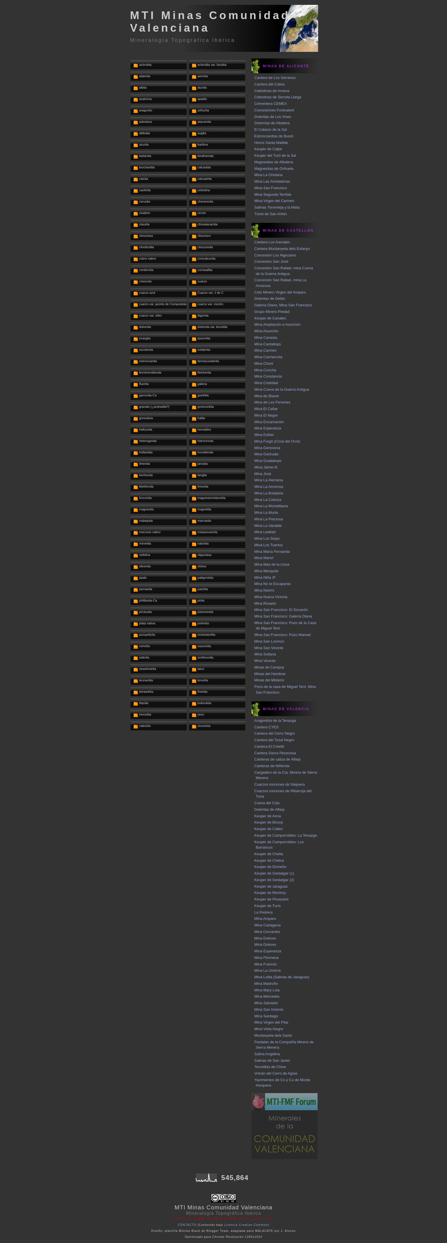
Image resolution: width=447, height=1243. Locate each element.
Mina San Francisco (270, 188)
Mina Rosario (265, 603)
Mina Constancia (268, 376)
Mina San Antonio (268, 1009)
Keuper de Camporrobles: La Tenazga (285, 835)
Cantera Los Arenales (272, 242)
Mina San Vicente (268, 648)
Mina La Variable (268, 525)
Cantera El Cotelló (269, 746)
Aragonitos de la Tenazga (275, 720)
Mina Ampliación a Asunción (277, 324)
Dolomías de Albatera (272, 123)
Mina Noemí (264, 590)
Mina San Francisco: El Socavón (281, 610)
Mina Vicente (265, 661)
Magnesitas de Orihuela (273, 168)
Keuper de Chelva (269, 860)
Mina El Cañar (266, 409)
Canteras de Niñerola (271, 766)
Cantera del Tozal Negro (274, 740)
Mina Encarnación (269, 422)
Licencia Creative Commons (246, 1224)
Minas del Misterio (269, 680)
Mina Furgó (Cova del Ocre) (277, 441)
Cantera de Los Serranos (275, 78)
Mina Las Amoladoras (272, 181)
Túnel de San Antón (270, 214)
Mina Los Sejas (267, 538)
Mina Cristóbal (266, 383)
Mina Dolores (265, 938)
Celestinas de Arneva (271, 91)
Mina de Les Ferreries (272, 402)
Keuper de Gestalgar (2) (274, 880)
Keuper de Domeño (270, 867)
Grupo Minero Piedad (272, 311)
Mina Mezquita (266, 571)
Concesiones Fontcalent (274, 110)
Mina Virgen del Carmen (274, 201)
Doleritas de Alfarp (269, 809)
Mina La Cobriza (267, 500)
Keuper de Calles (268, 829)
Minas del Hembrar (270, 674)
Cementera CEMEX (270, 103)
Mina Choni (263, 363)
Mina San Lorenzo (269, 641)
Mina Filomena (266, 957)
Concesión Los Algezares (275, 255)
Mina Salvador (266, 1003)
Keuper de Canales (270, 318)
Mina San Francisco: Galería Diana (283, 616)
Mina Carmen (265, 350)
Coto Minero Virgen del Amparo (280, 292)
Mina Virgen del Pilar (271, 1022)
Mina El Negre (266, 415)
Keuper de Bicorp (268, 822)
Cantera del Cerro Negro (274, 733)
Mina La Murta (266, 512)
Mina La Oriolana (268, 175)
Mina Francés (265, 964)
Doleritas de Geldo (269, 298)
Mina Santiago (266, 1016)
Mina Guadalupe (267, 461)
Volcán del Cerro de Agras (275, 1073)
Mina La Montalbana (271, 506)
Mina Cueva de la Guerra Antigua (281, 389)
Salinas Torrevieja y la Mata (277, 207)
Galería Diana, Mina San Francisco (283, 305)
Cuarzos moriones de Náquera (279, 784)
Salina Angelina (267, 1054)
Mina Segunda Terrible (272, 194)
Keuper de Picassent (271, 899)
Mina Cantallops (267, 344)
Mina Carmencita (268, 357)
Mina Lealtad (264, 532)
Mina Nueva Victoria (270, 597)
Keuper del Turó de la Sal (275, 155)
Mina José (262, 474)
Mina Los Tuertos (268, 545)
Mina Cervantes (267, 932)
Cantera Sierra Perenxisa (275, 753)
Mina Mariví (263, 558)
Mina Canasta (265, 337)
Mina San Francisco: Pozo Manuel (282, 635)
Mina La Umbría (267, 970)
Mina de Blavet (266, 396)
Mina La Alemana (268, 480)
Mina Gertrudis (266, 454)
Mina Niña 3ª (264, 577)
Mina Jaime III (265, 467)
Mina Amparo (265, 918)
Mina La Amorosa (268, 486)
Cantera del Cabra (269, 84)
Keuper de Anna (267, 816)
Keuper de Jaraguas (271, 886)
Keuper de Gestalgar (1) (274, 873)
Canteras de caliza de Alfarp (277, 759)
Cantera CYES (266, 727)
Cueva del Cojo (267, 803)
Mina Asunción (266, 331)
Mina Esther (264, 435)
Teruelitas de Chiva (270, 1067)
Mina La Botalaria (268, 493)
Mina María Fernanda (272, 551)
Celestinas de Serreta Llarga (277, 97)
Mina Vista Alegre (268, 1029)
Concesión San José (271, 261)
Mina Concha (265, 370)
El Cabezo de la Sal (270, 129)
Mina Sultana (265, 654)
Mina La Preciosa (268, 519)
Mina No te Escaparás (272, 584)
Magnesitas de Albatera (273, 162)
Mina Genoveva (267, 448)
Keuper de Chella (268, 854)
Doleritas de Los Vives (272, 117)
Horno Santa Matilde (271, 142)
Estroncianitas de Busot (273, 136)
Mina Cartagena (267, 925)
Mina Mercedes (267, 996)
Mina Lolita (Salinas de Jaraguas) (281, 977)
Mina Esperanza (267, 428)
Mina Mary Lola (267, 990)
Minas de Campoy (269, 667)
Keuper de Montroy (270, 893)
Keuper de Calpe (268, 149)
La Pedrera (263, 912)
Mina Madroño (266, 983)
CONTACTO (187, 1224)
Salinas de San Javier (272, 1060)
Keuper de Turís (267, 906)
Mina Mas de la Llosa (271, 564)
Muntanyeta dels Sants (273, 1035)
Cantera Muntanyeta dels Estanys (282, 248)
